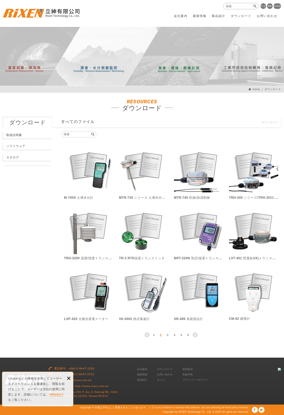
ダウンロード (241, 16)
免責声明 (187, 374)
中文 (263, 6)
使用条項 (187, 369)
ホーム (161, 379)
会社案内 (181, 16)
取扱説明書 (14, 135)
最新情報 (199, 16)
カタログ (12, 157)
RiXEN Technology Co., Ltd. (41, 13)
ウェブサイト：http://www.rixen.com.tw (81, 386)
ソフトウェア (15, 146)
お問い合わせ (267, 16)
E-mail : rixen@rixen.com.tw (73, 380)
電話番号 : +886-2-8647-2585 (74, 368)
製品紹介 (218, 16)
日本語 (277, 6)
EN (270, 6)
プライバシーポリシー (195, 379)
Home (256, 89)
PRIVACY (57, 394)
